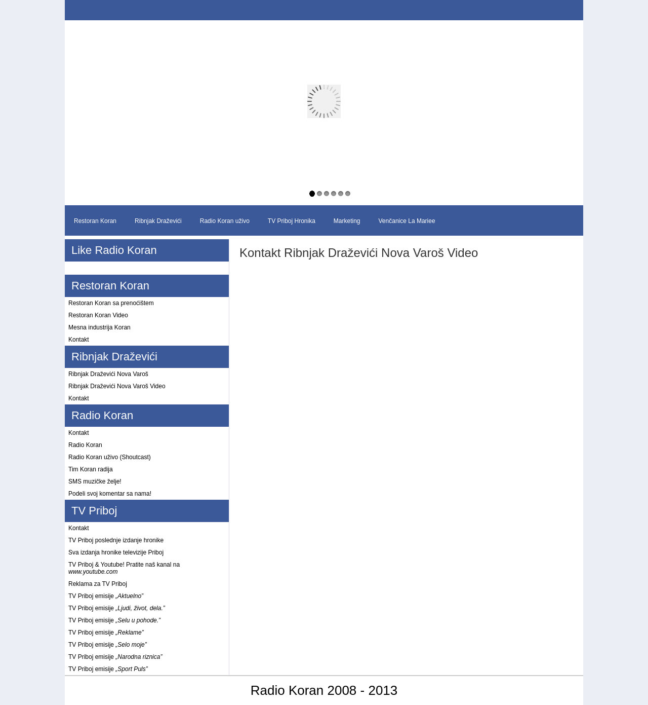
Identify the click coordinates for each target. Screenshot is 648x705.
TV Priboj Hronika (291, 221)
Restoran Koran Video (98, 315)
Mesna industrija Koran (99, 327)
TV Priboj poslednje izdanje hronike (116, 540)
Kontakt (78, 339)
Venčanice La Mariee (407, 221)
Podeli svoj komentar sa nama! (109, 493)
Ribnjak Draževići (158, 221)
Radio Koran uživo (225, 221)
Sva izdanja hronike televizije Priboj (116, 552)
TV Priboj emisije (105, 596)
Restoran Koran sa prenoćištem (111, 303)
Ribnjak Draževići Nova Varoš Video (117, 386)
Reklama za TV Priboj (97, 583)
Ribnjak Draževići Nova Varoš (108, 374)
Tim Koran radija (90, 469)
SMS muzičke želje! (95, 481)
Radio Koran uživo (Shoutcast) (109, 457)
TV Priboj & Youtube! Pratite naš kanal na (124, 568)
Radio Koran (85, 445)
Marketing (347, 221)
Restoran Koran (95, 221)
